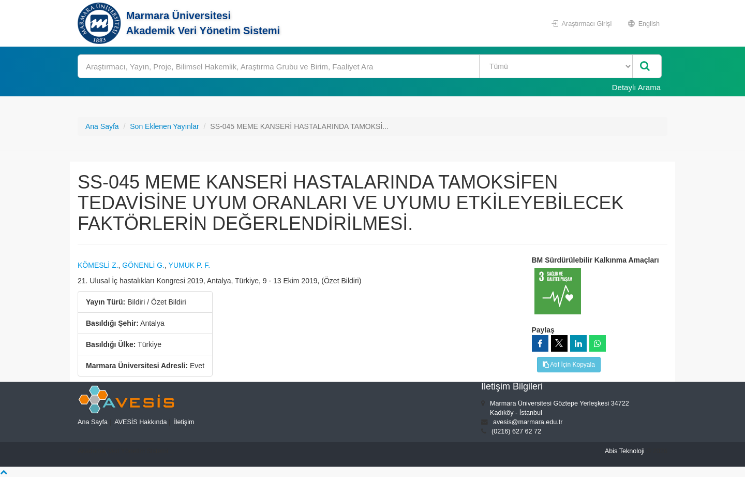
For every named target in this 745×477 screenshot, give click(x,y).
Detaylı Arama (636, 87)
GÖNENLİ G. (143, 265)
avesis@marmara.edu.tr (528, 422)
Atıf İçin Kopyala (569, 364)
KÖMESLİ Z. (98, 265)
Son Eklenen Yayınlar (164, 126)
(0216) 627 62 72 (516, 431)
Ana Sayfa (102, 126)
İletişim (184, 422)
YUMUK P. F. (190, 265)
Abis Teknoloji (625, 451)
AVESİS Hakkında (140, 422)
